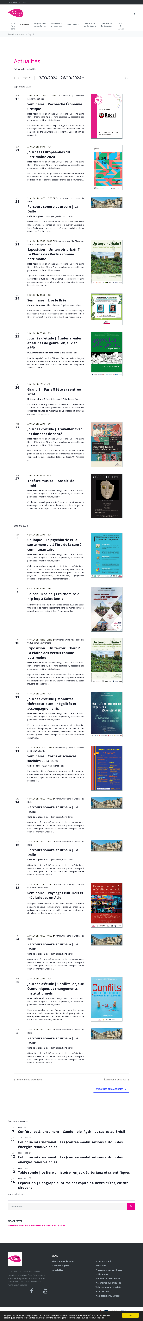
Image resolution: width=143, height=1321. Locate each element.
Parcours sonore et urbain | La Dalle (52, 1040)
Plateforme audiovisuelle (108, 1282)
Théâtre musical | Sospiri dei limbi (51, 483)
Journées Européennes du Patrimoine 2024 (48, 154)
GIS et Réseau (102, 1291)
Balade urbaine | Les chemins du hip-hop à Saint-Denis (54, 596)
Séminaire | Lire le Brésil (48, 300)
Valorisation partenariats (108, 1287)
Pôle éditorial (73, 24)
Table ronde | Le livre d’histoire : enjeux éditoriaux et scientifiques (74, 1172)
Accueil (11, 34)
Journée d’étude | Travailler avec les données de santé (54, 431)
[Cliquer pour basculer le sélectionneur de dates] (60, 78)
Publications (102, 1274)
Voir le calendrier (15, 1194)
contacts (22, 2)
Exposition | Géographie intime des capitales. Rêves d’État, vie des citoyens (73, 1185)
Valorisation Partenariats (106, 24)
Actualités (24, 24)
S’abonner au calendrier (109, 1089)
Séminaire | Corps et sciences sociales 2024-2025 (51, 758)
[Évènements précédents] (14, 78)
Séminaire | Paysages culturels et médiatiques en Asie (55, 895)
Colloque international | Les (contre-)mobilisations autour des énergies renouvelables (70, 1144)
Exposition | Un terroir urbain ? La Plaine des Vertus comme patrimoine (53, 254)
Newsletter (57, 1270)
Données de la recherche (108, 1278)
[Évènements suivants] (18, 78)
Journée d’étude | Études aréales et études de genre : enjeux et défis (54, 343)
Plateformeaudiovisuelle (90, 24)
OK (130, 1315)
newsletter (13, 2)
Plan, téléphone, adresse (108, 1295)
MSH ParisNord (12, 26)
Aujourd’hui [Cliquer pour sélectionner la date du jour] (27, 77)
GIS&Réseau (120, 26)
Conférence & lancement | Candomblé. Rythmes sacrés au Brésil (71, 1131)
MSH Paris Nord (103, 1261)
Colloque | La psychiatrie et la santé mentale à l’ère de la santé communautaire (54, 544)
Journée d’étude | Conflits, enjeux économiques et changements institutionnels (55, 988)
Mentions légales (60, 1265)
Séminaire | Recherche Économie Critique (54, 106)
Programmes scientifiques (40, 24)
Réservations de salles (63, 1261)
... (129, 23)
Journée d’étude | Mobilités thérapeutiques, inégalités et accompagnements (51, 704)
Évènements (19, 69)
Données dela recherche (56, 24)
